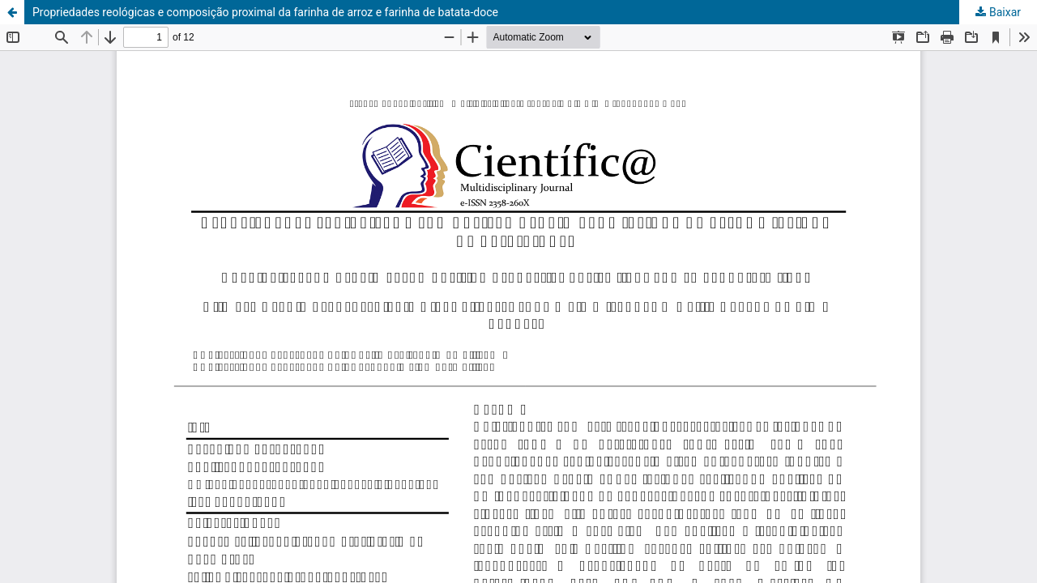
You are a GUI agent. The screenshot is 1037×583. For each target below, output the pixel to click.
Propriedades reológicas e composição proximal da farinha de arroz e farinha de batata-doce (265, 12)
